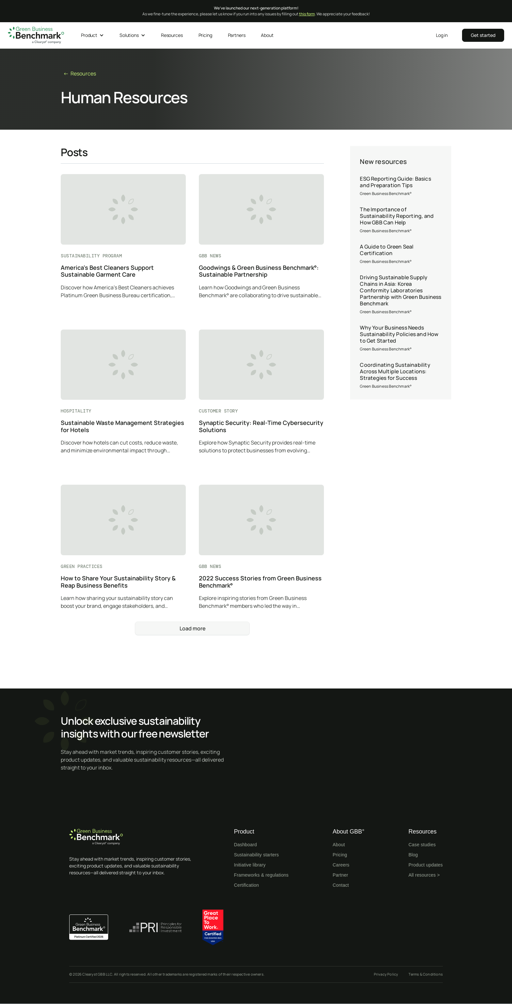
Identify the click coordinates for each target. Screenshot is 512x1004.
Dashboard (245, 844)
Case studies (422, 844)
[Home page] (134, 837)
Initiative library (249, 864)
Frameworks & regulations (261, 875)
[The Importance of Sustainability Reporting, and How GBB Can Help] (401, 220)
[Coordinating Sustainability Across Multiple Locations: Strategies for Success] (401, 375)
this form (307, 14)
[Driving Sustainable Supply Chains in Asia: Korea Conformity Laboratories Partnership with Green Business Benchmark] (401, 294)
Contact (341, 885)
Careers (341, 864)
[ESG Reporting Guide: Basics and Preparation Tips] (401, 186)
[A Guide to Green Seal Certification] (401, 254)
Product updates (425, 864)
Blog (413, 854)
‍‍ (483, 35)
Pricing (340, 854)
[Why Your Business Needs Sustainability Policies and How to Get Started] (401, 338)
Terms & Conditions (425, 974)
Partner (340, 875)
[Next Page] (192, 628)
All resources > (424, 875)
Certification (246, 885)
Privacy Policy (386, 974)
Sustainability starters (256, 854)
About (339, 844)
